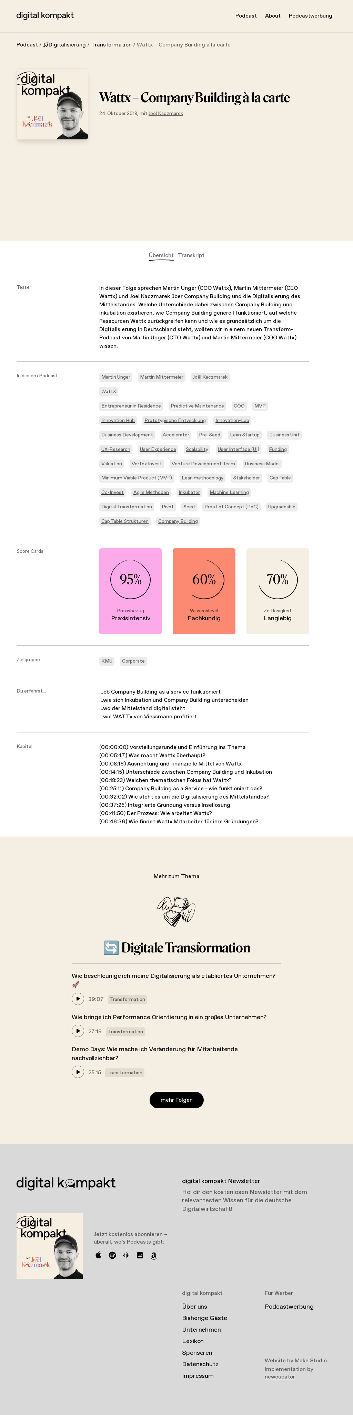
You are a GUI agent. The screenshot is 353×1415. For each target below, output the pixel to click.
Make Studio (311, 1360)
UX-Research (115, 449)
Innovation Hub (118, 421)
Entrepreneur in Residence (131, 406)
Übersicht (161, 255)
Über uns (194, 1307)
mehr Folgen (177, 1100)
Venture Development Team (203, 464)
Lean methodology (202, 478)
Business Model (262, 464)
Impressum (198, 1376)
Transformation (111, 45)
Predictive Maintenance (197, 406)
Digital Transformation (126, 507)
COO (239, 406)
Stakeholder (246, 478)
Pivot (168, 507)
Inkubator (189, 492)
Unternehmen (201, 1330)
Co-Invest (112, 492)
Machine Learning (229, 492)
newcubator (280, 1377)
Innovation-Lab (232, 421)
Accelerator (176, 435)
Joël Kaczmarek (166, 113)
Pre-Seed (209, 435)
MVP (260, 406)
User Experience (158, 449)
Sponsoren (197, 1353)
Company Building (178, 521)
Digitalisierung (64, 45)
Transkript (191, 255)
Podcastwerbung (310, 16)
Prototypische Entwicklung (175, 421)
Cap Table (280, 478)
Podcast (246, 16)
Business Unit (284, 435)
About (273, 16)
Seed (189, 507)
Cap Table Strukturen (125, 521)
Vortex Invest (147, 464)
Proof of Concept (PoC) (231, 507)
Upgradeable (281, 507)
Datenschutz (200, 1364)
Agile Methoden (151, 492)
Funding (278, 449)
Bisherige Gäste (204, 1318)
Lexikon (193, 1341)
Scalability (197, 449)
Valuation (111, 464)
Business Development (127, 435)
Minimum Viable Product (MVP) (136, 478)
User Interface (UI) (238, 449)
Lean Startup (245, 435)
